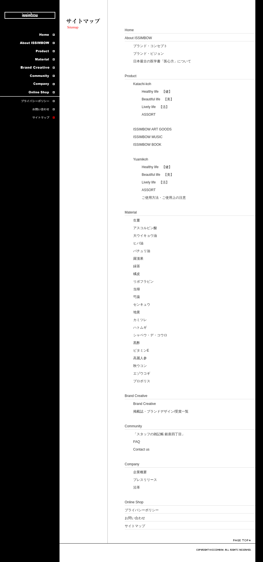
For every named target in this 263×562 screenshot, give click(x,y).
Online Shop (134, 502)
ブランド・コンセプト (150, 46)
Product (130, 76)
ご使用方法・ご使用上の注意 (164, 198)
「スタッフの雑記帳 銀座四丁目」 (159, 434)
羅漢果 (138, 259)
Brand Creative (136, 396)
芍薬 (136, 297)
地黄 (136, 312)
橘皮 (136, 274)
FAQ (136, 442)
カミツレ (140, 320)
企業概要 (140, 472)
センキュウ (141, 305)
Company (132, 464)
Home (129, 30)
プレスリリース (145, 480)
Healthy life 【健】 (157, 92)
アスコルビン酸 (145, 228)
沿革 (136, 487)
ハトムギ (140, 327)
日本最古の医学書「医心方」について (162, 61)
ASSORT (149, 115)
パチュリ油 (141, 251)
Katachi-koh (142, 84)
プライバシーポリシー (142, 510)
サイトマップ (135, 526)
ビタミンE (141, 350)
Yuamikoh (140, 159)
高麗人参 (140, 358)
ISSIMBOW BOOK (147, 145)
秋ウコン (140, 366)
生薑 (136, 220)
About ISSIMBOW (138, 38)
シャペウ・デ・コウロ (150, 335)
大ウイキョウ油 (145, 236)
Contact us (141, 449)
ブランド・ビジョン (148, 54)
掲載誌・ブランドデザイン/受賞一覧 (160, 411)
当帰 (136, 289)
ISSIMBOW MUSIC (147, 137)
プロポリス (141, 381)
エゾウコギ (141, 373)
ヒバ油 (138, 243)
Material (131, 212)
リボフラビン (143, 282)
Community (133, 426)
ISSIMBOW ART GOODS (152, 129)
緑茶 (136, 266)
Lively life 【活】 (155, 107)
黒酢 (136, 343)
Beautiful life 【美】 (158, 99)
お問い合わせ (135, 518)
